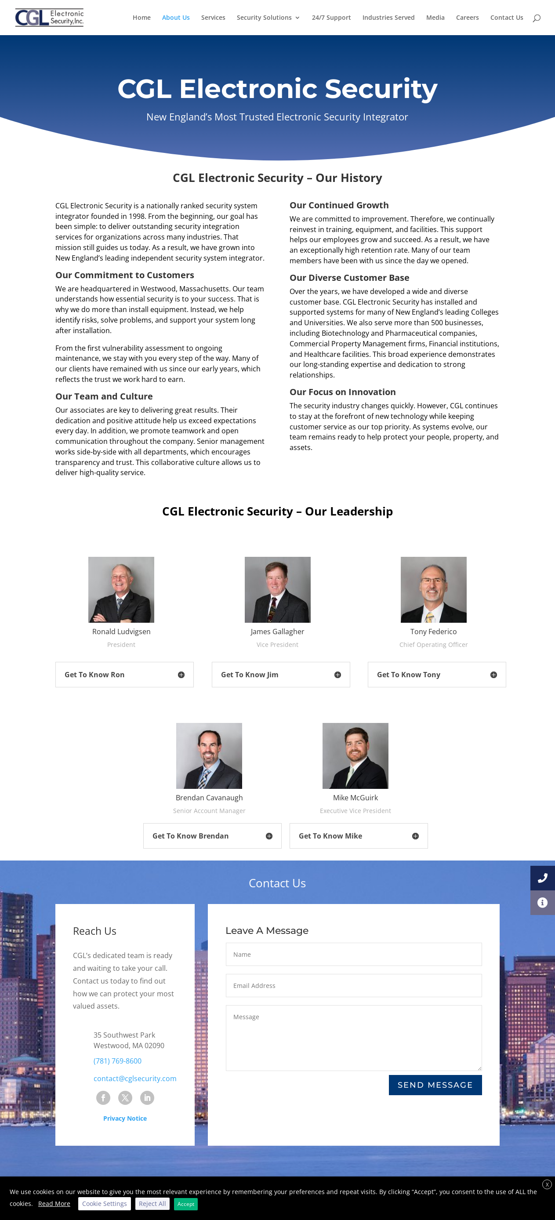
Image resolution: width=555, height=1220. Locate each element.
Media (435, 18)
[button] (542, 902)
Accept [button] (186, 1204)
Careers (467, 18)
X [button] (547, 1184)
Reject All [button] (152, 1203)
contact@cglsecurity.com (135, 1078)
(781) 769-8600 (117, 1061)
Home (142, 18)
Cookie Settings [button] (104, 1203)
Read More (54, 1203)
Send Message (435, 1085)
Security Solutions (264, 18)
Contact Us (506, 18)
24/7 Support (331, 18)
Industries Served (389, 18)
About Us (176, 18)
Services (213, 18)
